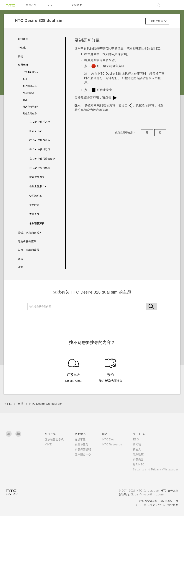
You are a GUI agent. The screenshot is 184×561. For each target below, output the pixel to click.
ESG (136, 439)
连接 (20, 258)
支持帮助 (77, 5)
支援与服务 (81, 444)
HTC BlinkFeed (31, 72)
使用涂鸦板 (35, 195)
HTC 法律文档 (169, 490)
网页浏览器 (28, 93)
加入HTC (138, 464)
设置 (20, 267)
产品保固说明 (83, 449)
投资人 (137, 449)
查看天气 (34, 214)
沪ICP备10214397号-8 (150, 505)
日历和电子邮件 (31, 107)
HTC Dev (108, 439)
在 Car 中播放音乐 (39, 140)
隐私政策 (138, 454)
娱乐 (25, 100)
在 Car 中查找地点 (39, 168)
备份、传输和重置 (28, 250)
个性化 (22, 47)
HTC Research (112, 444)
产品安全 (138, 459)
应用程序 (23, 65)
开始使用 (23, 39)
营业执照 (172, 505)
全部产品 (31, 5)
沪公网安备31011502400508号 (158, 501)
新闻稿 (137, 444)
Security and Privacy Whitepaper (155, 469)
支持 (20, 403)
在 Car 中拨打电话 (39, 149)
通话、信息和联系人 (30, 233)
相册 (25, 79)
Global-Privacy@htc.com (147, 494)
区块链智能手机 (54, 439)
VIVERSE (54, 5)
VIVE (48, 444)
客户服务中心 (83, 454)
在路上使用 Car (38, 186)
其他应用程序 (30, 113)
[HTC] (10, 5)
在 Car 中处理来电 (39, 121)
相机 (20, 56)
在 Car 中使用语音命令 (42, 158)
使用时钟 (34, 205)
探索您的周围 (36, 177)
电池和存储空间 (27, 241)
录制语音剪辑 (36, 223)
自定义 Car (35, 131)
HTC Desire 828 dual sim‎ (46, 403)
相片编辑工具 (30, 86)
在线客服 (80, 439)
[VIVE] (173, 5)
